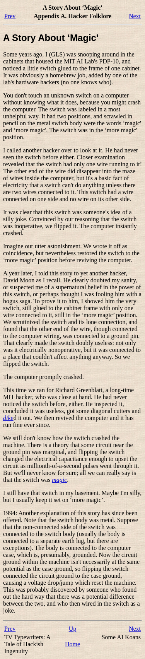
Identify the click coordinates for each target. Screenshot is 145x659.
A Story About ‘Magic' (51, 37)
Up (73, 628)
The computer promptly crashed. (43, 377)
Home (72, 644)
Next (135, 16)
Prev (9, 16)
